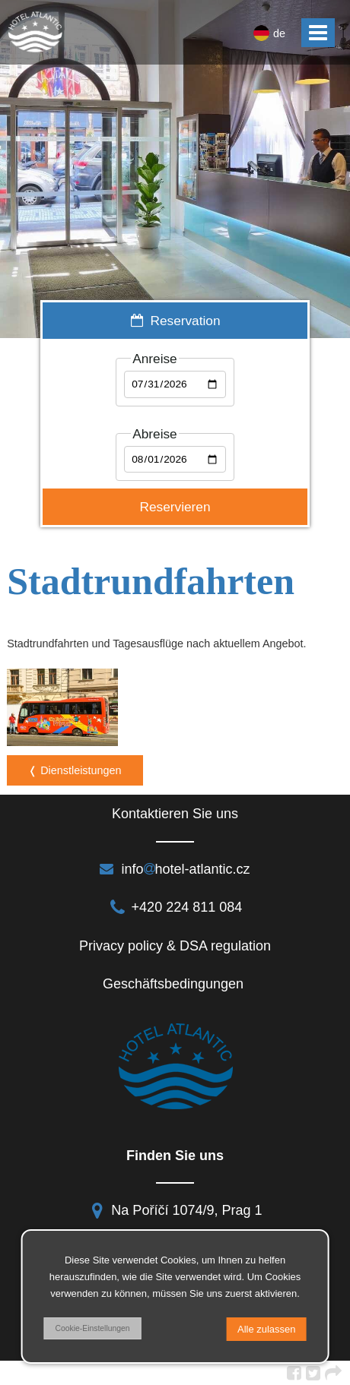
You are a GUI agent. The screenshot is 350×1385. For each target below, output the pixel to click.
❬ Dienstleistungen (74, 770)
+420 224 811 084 (175, 907)
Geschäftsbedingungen (175, 983)
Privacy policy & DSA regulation (175, 945)
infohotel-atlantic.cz (175, 869)
